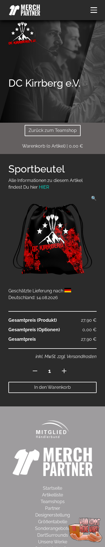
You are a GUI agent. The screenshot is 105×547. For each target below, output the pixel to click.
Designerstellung (52, 515)
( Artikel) (52, 146)
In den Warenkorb (52, 387)
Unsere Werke (52, 541)
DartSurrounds (52, 535)
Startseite (52, 488)
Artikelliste (52, 495)
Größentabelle (52, 521)
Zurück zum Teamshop (53, 130)
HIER (44, 187)
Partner (52, 508)
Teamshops (53, 501)
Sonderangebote (52, 528)
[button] (93, 10)
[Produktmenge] (49, 370)
